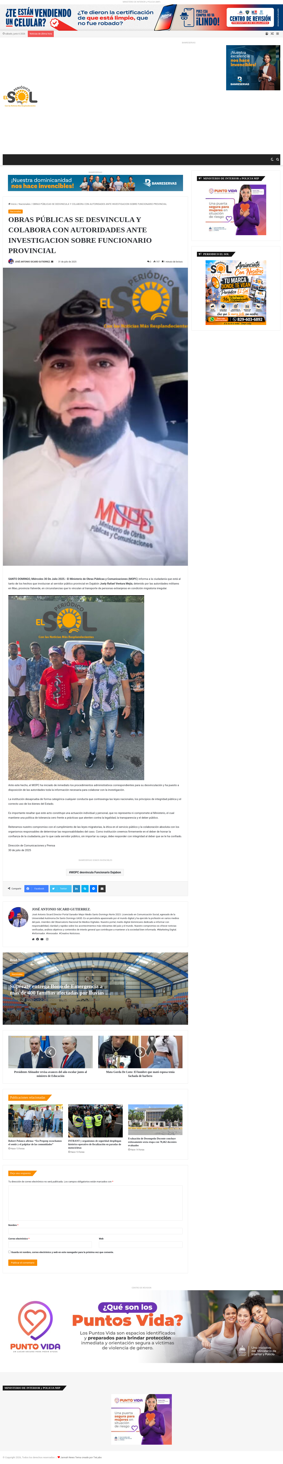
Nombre (13, 1225)
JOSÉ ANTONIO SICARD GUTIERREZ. (33, 261)
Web (101, 1238)
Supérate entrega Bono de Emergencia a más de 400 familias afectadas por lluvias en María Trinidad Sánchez (60, 992)
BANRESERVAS (188, 43)
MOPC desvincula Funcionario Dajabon (96, 872)
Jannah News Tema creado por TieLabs (81, 1457)
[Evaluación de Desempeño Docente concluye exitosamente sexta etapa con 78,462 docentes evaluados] (155, 1119)
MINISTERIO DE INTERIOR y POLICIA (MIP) (141, 2)
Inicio (12, 204)
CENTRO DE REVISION (141, 1288)
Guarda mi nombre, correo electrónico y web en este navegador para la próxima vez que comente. (62, 1252)
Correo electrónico (18, 1238)
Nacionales (25, 204)
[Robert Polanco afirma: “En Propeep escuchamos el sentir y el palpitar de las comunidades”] (35, 1120)
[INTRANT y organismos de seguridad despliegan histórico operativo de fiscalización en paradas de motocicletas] (95, 1120)
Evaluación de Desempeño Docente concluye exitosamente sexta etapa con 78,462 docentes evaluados (152, 1142)
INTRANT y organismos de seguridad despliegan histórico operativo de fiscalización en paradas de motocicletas (94, 1144)
